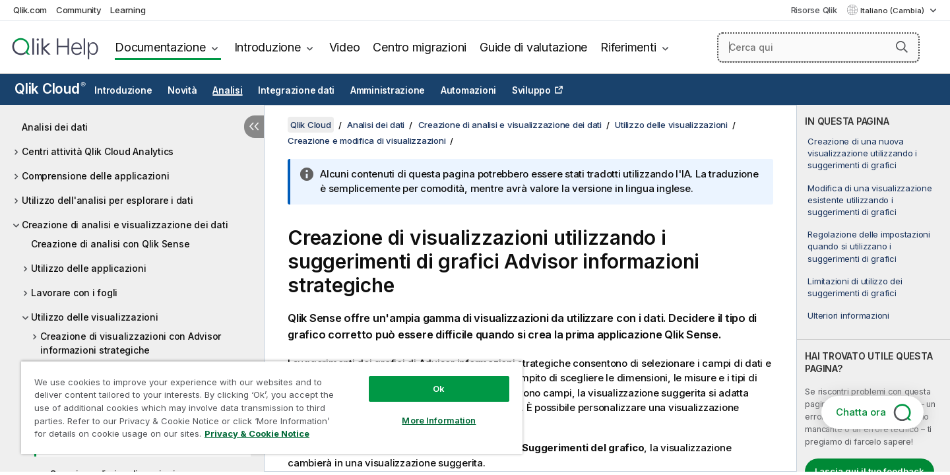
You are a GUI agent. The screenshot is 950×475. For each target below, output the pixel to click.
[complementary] (873, 288)
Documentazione (160, 47)
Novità (182, 90)
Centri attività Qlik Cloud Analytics (98, 151)
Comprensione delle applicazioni (95, 175)
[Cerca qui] (818, 47)
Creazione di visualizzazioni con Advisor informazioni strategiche (130, 343)
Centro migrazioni (419, 47)
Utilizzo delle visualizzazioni (94, 317)
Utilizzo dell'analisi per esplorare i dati (107, 200)
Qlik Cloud (50, 88)
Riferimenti (628, 47)
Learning (127, 10)
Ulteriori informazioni (848, 315)
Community (79, 10)
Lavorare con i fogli (74, 292)
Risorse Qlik (814, 10)
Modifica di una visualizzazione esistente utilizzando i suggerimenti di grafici (870, 200)
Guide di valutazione (533, 47)
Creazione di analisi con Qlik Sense (110, 243)
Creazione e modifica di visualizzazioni (366, 140)
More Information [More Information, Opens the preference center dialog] (439, 420)
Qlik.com (30, 10)
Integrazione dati (296, 90)
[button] (902, 46)
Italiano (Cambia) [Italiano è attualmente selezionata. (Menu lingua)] (893, 10)
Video (344, 47)
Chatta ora (861, 412)
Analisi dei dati (55, 127)
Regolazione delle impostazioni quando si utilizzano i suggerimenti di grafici (869, 246)
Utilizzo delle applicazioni (88, 268)
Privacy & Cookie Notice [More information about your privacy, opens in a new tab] (257, 433)
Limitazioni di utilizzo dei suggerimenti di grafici (855, 287)
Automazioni (468, 90)
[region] (271, 407)
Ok (439, 388)
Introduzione (267, 47)
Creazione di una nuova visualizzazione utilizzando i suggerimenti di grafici (862, 153)
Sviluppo (531, 90)
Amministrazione (387, 90)
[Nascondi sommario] (254, 126)
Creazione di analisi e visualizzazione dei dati (125, 224)
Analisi (227, 90)
